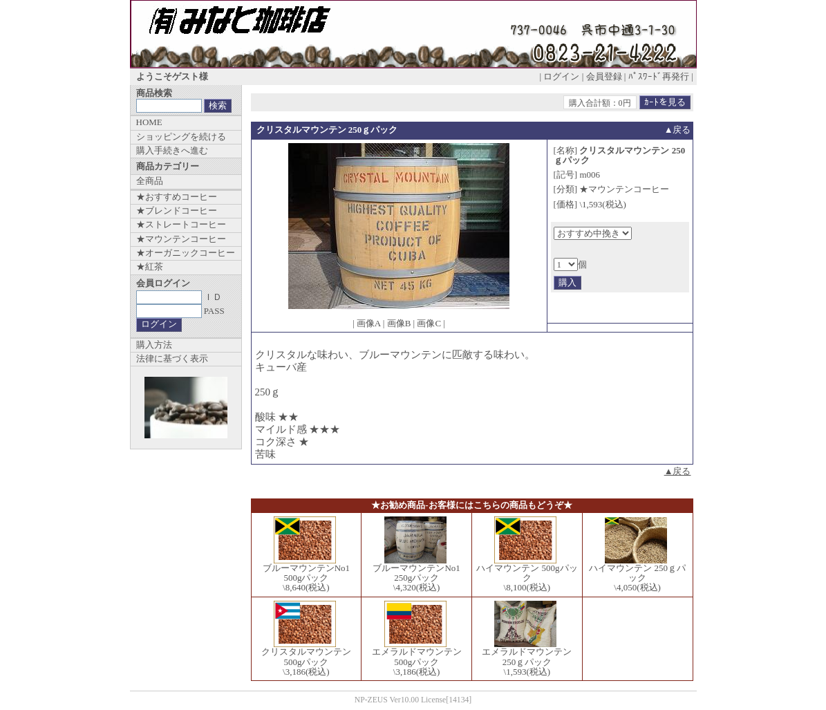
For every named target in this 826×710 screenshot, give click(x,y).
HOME (149, 122)
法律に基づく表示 (172, 358)
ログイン (561, 76)
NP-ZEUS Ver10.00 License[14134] (413, 699)
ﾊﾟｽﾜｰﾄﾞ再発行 (658, 76)
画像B (399, 323)
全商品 (149, 181)
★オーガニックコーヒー (185, 252)
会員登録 (604, 76)
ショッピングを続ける (181, 136)
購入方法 (154, 344)
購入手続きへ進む (172, 150)
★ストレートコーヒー (181, 224)
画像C (429, 323)
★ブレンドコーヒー (176, 210)
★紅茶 (149, 266)
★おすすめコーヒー (176, 196)
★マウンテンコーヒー (181, 239)
